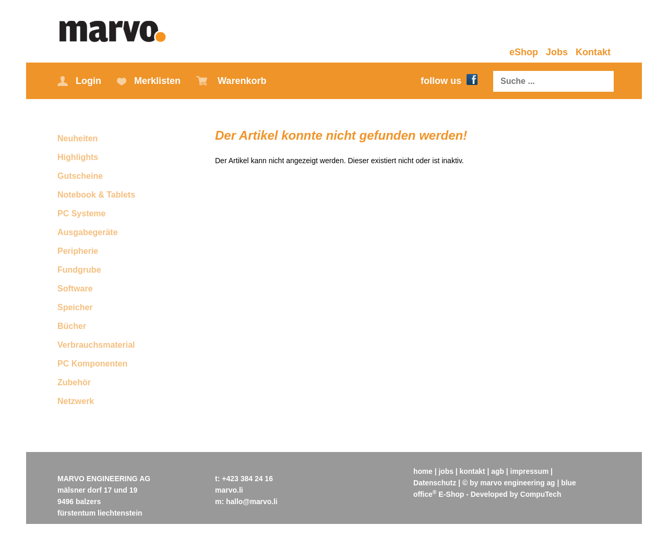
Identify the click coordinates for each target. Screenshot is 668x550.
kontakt (473, 471)
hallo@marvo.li (252, 501)
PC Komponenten (92, 363)
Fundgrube (79, 269)
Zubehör (74, 382)
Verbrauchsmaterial (96, 344)
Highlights (77, 157)
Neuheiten (77, 138)
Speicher (75, 307)
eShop (523, 52)
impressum (531, 471)
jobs (446, 471)
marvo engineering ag (518, 483)
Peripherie (77, 251)
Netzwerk (75, 401)
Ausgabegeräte (87, 232)
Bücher (71, 326)
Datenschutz (435, 483)
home (423, 471)
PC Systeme (81, 213)
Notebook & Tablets (96, 194)
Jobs (557, 52)
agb (498, 471)
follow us (449, 81)
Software (75, 288)
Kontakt (593, 52)
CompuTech (541, 494)
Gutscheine (80, 176)
